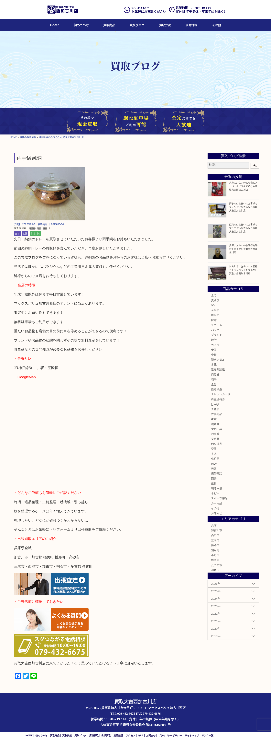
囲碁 (214, 478)
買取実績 (67, 735)
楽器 (214, 448)
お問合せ (151, 735)
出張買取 (106, 735)
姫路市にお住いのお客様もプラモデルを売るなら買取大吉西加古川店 (243, 228)
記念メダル (218, 359)
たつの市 (216, 565)
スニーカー (218, 325)
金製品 (215, 310)
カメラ (215, 344)
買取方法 (165, 25)
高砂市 (215, 535)
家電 (214, 419)
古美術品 (216, 414)
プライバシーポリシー (170, 735)
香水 (214, 453)
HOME (54, 25)
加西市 (215, 570)
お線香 (215, 434)
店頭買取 (94, 735)
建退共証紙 (218, 369)
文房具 (215, 438)
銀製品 (215, 315)
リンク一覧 (207, 735)
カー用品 (216, 503)
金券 (214, 384)
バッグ (215, 329)
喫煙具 (215, 424)
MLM (214, 463)
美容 (214, 468)
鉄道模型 (216, 389)
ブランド (216, 334)
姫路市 (215, 545)
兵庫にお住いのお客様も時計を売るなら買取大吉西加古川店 (243, 249)
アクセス (130, 735)
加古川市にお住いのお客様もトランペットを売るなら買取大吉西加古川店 (243, 270)
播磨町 (215, 560)
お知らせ (216, 513)
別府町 (215, 550)
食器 (25, 233)
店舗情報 (191, 25)
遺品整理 (118, 735)
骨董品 (215, 409)
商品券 (215, 374)
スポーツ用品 (219, 498)
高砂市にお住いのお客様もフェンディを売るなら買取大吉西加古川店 (243, 207)
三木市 (215, 540)
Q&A (140, 735)
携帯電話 (216, 473)
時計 (214, 339)
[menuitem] (54, 25)
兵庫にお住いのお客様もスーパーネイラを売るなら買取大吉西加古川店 (243, 186)
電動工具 (216, 429)
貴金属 (215, 300)
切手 (214, 379)
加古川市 (35, 233)
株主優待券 (218, 399)
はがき (215, 404)
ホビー (215, 493)
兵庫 (214, 525)
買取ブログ (137, 25)
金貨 (214, 354)
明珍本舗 (216, 488)
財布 (214, 320)
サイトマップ (192, 735)
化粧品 (215, 458)
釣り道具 (216, 443)
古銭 (214, 364)
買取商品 (109, 25)
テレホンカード (220, 394)
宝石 (214, 305)
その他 (216, 25)
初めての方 (81, 25)
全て (17, 233)
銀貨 (214, 483)
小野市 (215, 555)
